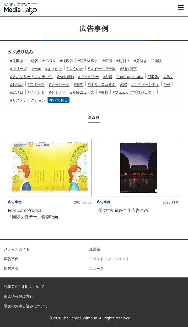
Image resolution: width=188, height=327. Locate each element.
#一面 (36, 68)
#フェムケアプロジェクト (133, 92)
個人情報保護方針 (18, 296)
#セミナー (57, 92)
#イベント (36, 92)
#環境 (168, 76)
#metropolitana (129, 76)
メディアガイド (17, 248)
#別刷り (123, 60)
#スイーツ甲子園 (102, 68)
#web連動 (65, 76)
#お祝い (16, 84)
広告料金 (11, 268)
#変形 (107, 60)
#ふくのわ (74, 68)
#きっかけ (53, 68)
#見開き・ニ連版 (24, 60)
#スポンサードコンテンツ (31, 76)
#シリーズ (18, 68)
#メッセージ (59, 84)
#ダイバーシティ (145, 84)
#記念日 (16, 92)
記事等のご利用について (24, 286)
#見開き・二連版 (148, 60)
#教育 (103, 92)
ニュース (96, 268)
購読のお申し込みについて (26, 305)
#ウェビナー (88, 76)
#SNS (107, 76)
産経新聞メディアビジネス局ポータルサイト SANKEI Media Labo (20, 9)
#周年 (78, 84)
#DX (123, 84)
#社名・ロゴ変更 (102, 84)
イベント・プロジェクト (109, 258)
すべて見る (59, 100)
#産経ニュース (82, 92)
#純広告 (66, 60)
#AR (166, 84)
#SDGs (153, 76)
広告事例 (11, 258)
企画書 (94, 248)
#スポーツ (36, 84)
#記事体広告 (87, 60)
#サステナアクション (27, 100)
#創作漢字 (128, 68)
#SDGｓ (49, 60)
